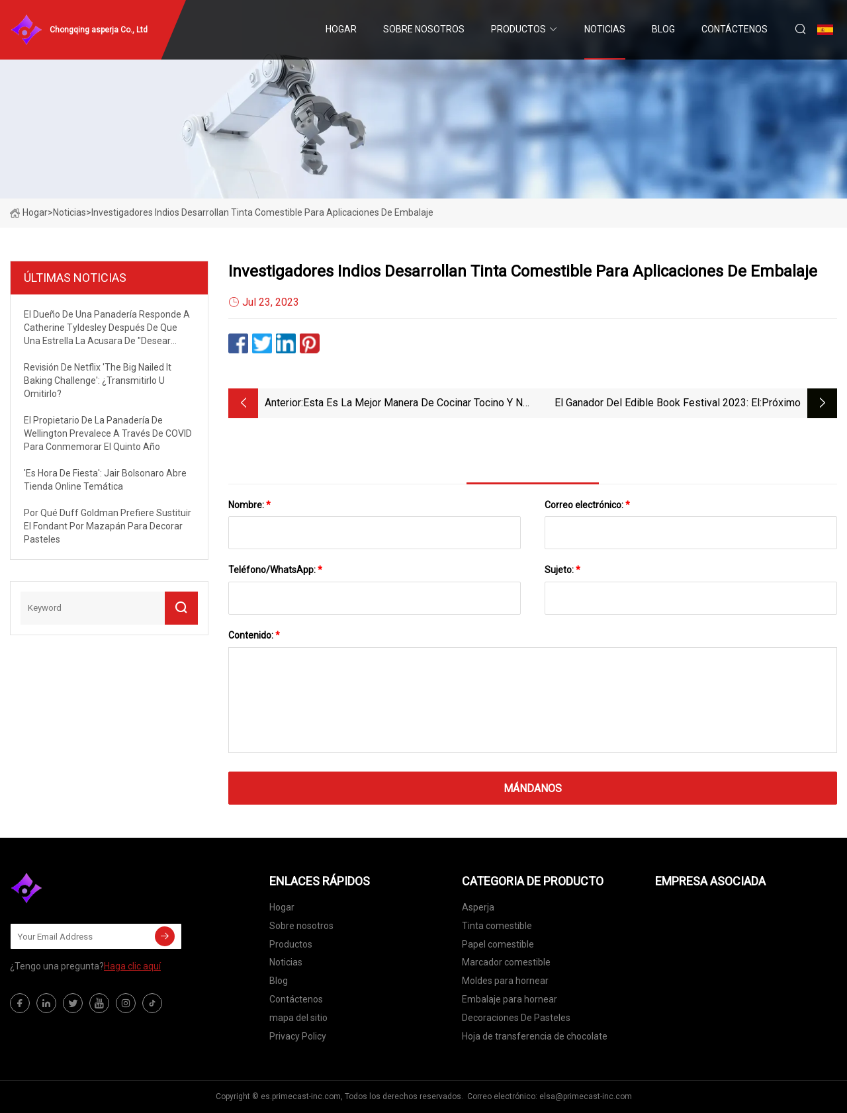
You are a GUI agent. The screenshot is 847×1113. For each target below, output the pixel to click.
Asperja (478, 907)
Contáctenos (734, 29)
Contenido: (254, 635)
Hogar (341, 29)
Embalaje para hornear (509, 999)
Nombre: (249, 505)
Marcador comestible (506, 962)
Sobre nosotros (424, 29)
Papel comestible (498, 944)
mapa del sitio (298, 1017)
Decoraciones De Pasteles (516, 1017)
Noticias (604, 29)
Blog (663, 29)
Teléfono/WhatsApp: (275, 569)
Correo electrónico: (587, 505)
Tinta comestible (497, 925)
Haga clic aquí (132, 966)
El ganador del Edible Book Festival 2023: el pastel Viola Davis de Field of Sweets (657, 404)
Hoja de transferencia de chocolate (534, 1036)
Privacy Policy (297, 1036)
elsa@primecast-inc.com (585, 1096)
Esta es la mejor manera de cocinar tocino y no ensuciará (416, 404)
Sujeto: (562, 569)
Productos (518, 29)
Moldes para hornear (505, 980)
